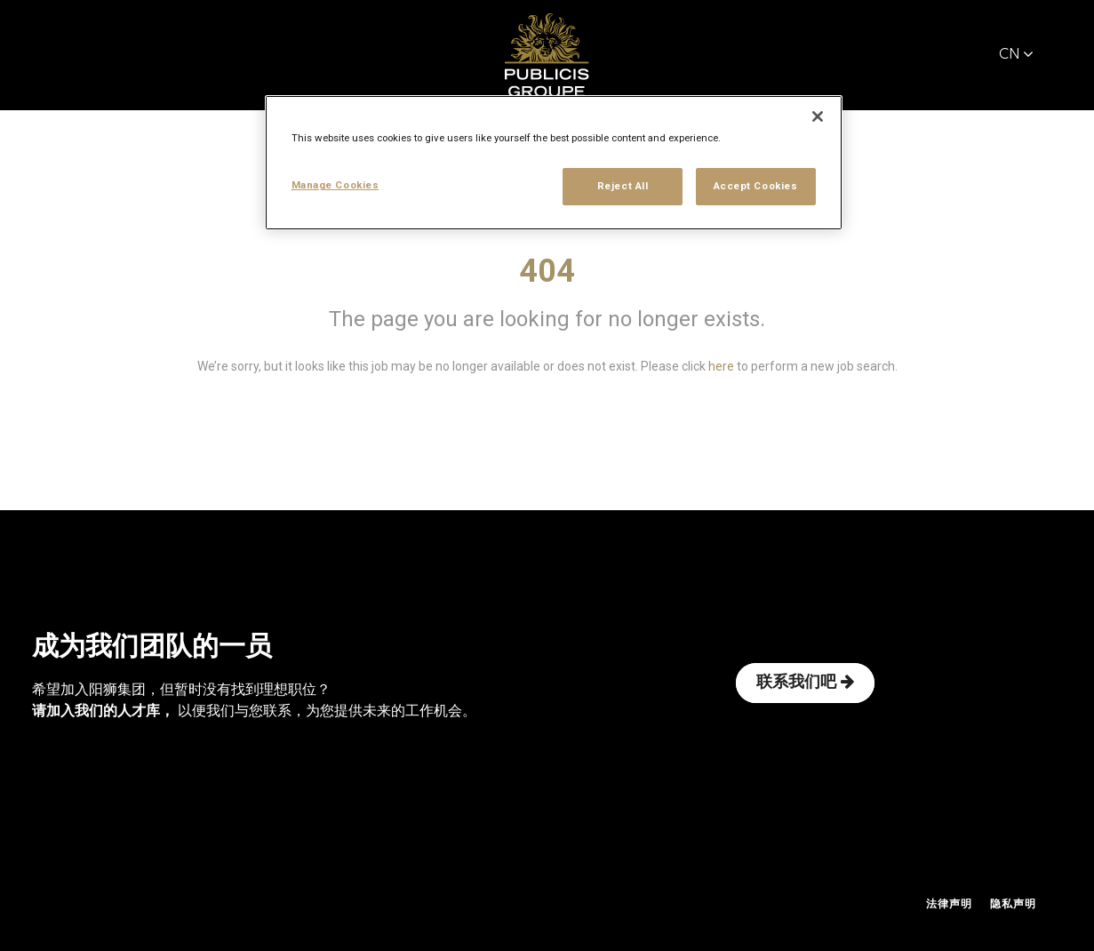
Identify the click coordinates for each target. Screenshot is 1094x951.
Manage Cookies (335, 185)
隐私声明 (1013, 904)
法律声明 (949, 904)
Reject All (623, 186)
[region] (553, 162)
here (721, 366)
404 (547, 271)
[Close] (817, 116)
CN (1016, 54)
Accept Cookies (756, 186)
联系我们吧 (805, 682)
